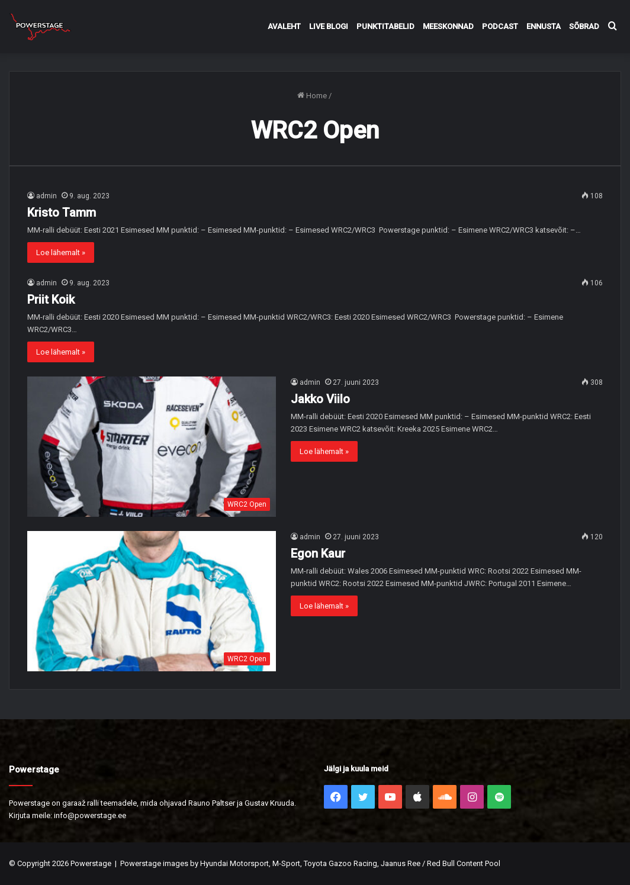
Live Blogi (328, 26)
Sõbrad (584, 26)
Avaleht (284, 26)
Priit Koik (51, 299)
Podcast (500, 26)
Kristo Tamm (61, 212)
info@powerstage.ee (90, 815)
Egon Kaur (318, 553)
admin (46, 196)
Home (312, 95)
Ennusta (543, 26)
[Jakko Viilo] (151, 446)
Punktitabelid (385, 26)
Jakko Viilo (320, 399)
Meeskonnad (448, 26)
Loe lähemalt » (60, 252)
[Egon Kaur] (151, 601)
